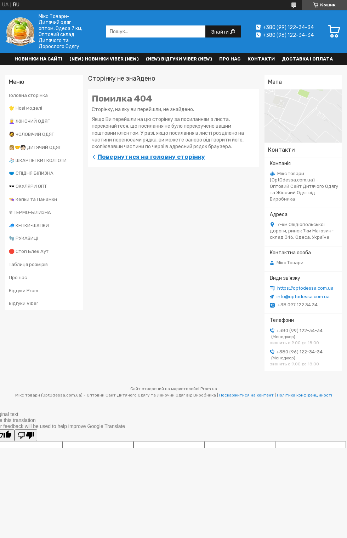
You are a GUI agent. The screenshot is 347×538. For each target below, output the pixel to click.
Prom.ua (208, 388)
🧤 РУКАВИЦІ (23, 238)
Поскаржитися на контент (246, 395)
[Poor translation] (26, 435)
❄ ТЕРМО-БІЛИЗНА (30, 212)
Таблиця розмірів (28, 264)
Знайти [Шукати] (220, 32)
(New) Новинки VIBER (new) (104, 59)
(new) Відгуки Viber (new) (179, 59)
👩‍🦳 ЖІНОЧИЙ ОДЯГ (29, 121)
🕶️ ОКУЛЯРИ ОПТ (28, 186)
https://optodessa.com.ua (305, 288)
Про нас (229, 59)
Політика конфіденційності (304, 395)
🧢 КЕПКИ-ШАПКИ (29, 225)
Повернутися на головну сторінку (151, 156)
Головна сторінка (28, 95)
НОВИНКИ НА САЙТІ (38, 59)
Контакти (261, 59)
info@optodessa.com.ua (303, 296)
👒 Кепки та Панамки (33, 199)
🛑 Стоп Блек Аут (29, 251)
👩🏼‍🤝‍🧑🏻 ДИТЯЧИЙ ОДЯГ (35, 147)
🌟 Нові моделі (25, 108)
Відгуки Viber (23, 303)
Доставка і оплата (307, 59)
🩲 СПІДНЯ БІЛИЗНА (31, 173)
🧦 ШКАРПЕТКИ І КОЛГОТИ (38, 160)
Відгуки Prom (23, 290)
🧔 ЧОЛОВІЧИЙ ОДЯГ (31, 134)
